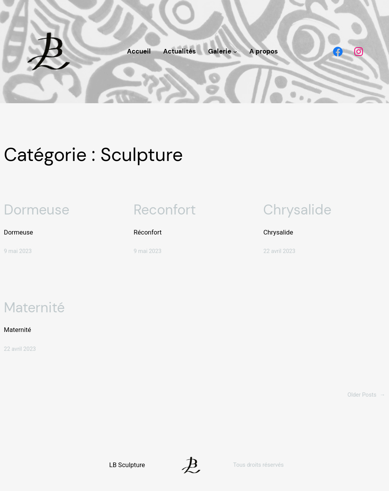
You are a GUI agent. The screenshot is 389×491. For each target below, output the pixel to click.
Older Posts (366, 394)
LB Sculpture (127, 465)
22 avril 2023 (279, 251)
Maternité (34, 307)
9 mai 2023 (18, 251)
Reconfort (165, 209)
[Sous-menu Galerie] (235, 52)
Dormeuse (36, 209)
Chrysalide (297, 209)
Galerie (219, 51)
